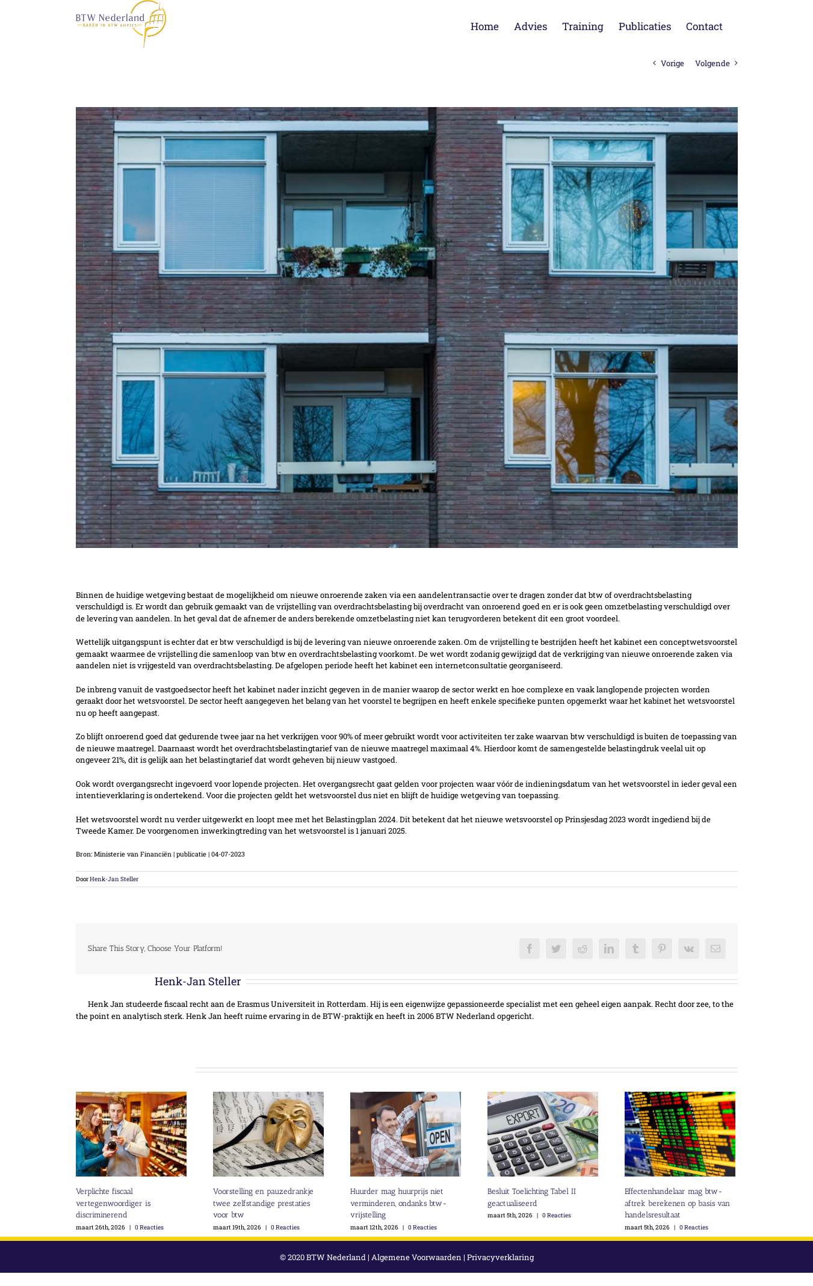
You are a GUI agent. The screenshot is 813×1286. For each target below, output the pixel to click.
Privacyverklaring (497, 1257)
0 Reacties (146, 1227)
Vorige (669, 63)
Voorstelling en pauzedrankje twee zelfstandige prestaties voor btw (260, 1203)
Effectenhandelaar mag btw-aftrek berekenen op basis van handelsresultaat (674, 1203)
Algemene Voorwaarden (413, 1257)
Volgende (709, 63)
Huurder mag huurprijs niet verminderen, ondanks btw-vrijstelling (395, 1203)
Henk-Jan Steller (111, 879)
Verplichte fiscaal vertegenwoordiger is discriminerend (110, 1203)
